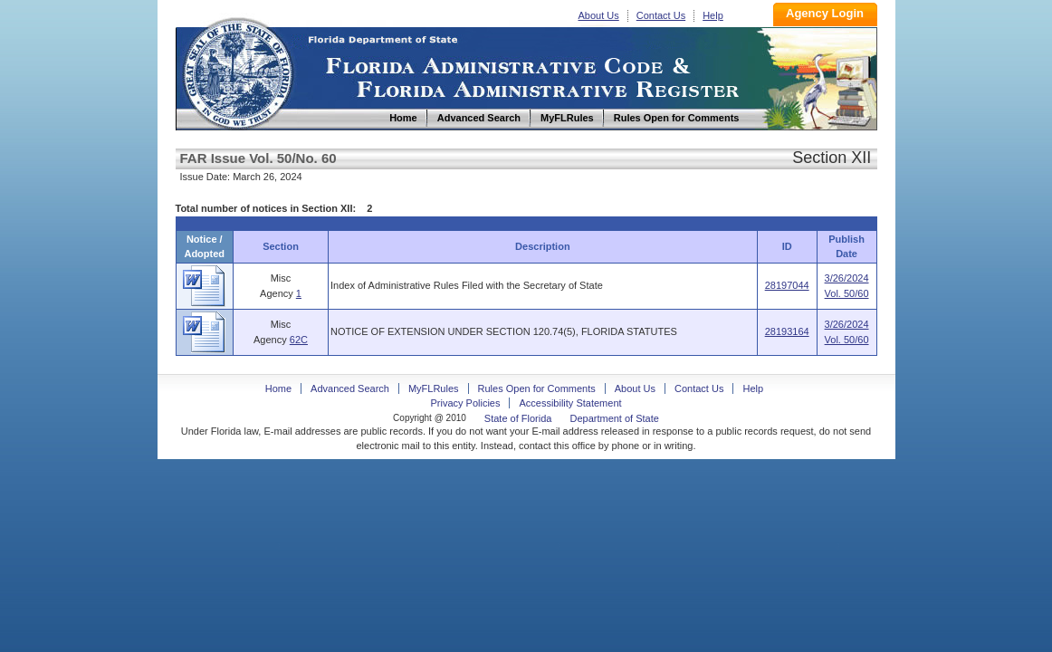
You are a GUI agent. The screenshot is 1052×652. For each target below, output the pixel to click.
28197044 (787, 285)
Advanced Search (350, 388)
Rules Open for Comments (537, 388)
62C (299, 339)
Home (237, 71)
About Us (599, 15)
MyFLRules (433, 388)
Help (713, 15)
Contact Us (660, 15)
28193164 (787, 331)
